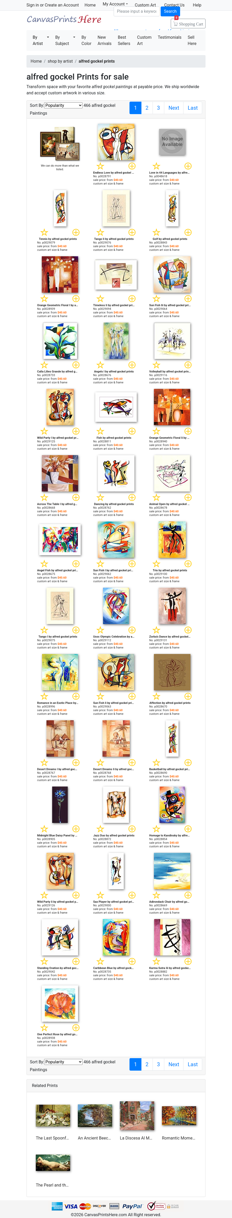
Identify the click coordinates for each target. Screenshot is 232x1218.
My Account (115, 4)
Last (193, 108)
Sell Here (192, 40)
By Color (86, 40)
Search (170, 11)
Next (173, 108)
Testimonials (169, 37)
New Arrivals (105, 40)
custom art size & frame (108, 183)
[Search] (137, 11)
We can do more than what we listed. (60, 167)
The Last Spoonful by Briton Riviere (68, 1138)
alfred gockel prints (97, 61)
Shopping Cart (188, 22)
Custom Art (144, 40)
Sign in (32, 5)
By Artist (38, 40)
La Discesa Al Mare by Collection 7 (151, 1138)
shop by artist (60, 61)
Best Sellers (124, 40)
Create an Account (62, 5)
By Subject (62, 40)
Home (90, 5)
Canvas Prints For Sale (63, 20)
